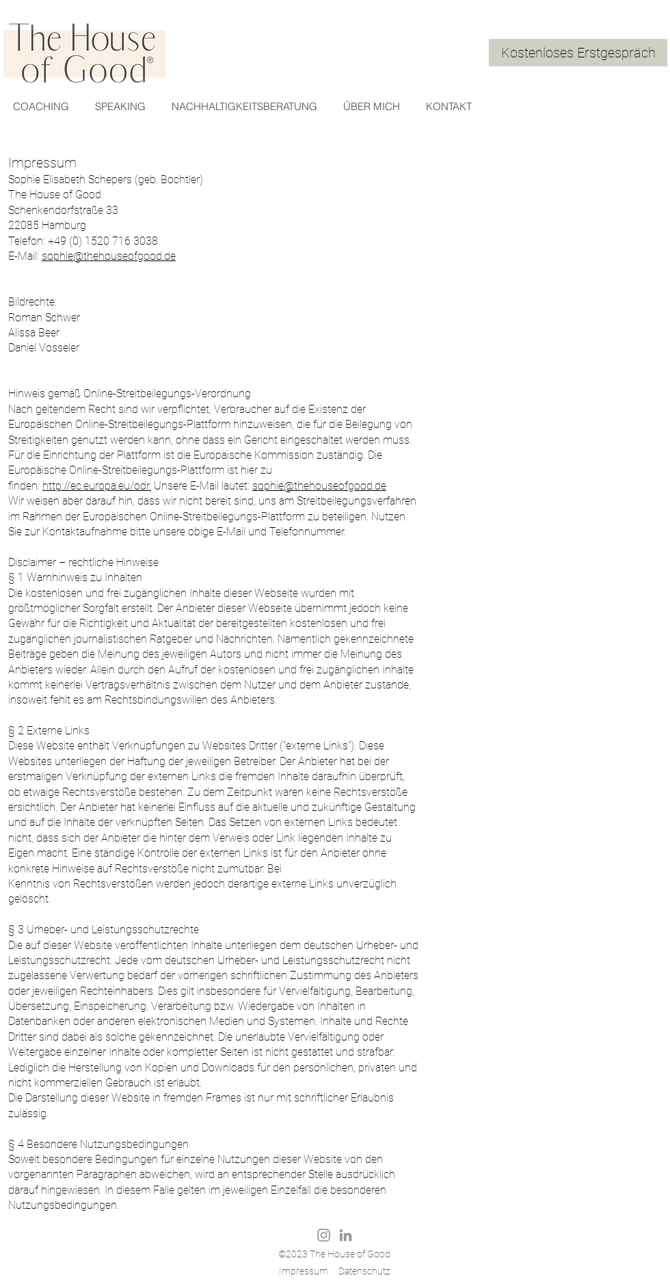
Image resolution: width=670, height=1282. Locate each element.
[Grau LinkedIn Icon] (345, 1235)
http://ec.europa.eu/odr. (96, 485)
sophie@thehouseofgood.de (109, 256)
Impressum (303, 1271)
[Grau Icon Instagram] (323, 1235)
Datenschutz (364, 1271)
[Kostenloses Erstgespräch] (578, 52)
